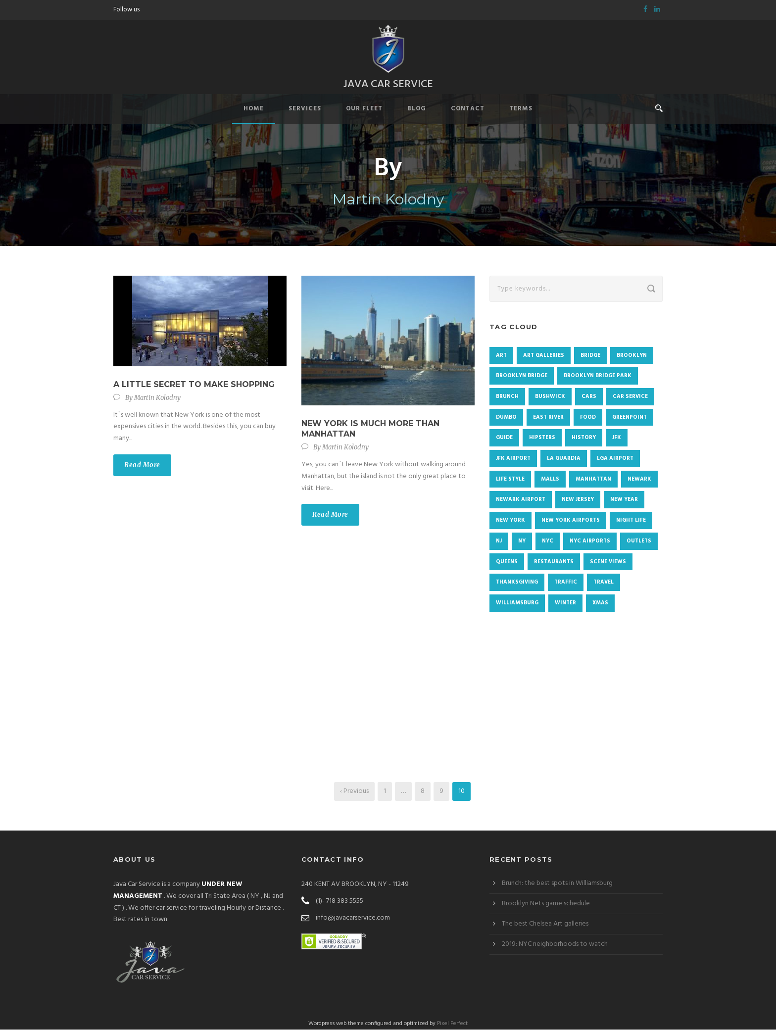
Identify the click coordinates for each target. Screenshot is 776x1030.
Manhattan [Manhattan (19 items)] (593, 479)
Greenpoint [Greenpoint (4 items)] (629, 417)
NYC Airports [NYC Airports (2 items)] (590, 541)
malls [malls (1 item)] (550, 479)
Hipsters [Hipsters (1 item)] (542, 438)
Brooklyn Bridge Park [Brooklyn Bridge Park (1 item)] (597, 376)
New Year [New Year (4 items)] (624, 499)
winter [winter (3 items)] (565, 603)
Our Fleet (364, 109)
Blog (416, 109)
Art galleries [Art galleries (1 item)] (543, 355)
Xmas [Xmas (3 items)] (600, 603)
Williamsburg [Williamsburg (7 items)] (517, 603)
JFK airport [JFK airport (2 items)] (513, 458)
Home (253, 109)
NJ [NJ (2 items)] (499, 541)
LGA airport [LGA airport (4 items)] (615, 458)
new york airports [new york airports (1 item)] (570, 520)
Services (305, 109)
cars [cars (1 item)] (589, 396)
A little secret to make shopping (194, 385)
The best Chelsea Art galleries (545, 924)
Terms (521, 109)
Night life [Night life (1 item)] (631, 520)
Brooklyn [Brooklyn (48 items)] (632, 355)
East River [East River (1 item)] (548, 417)
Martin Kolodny (157, 397)
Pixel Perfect (452, 1024)
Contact (468, 109)
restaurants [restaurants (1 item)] (554, 561)
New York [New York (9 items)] (510, 520)
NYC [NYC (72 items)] (547, 541)
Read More (142, 465)
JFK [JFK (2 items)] (616, 438)
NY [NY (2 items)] (522, 541)
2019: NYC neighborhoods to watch (555, 944)
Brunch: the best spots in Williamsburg (557, 883)
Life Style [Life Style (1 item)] (510, 479)
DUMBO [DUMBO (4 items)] (506, 417)
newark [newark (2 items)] (639, 479)
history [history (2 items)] (584, 438)
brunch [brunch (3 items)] (507, 396)
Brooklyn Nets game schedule (546, 904)
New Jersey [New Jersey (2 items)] (578, 499)
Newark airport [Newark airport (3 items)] (520, 499)
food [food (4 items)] (588, 417)
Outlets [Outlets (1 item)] (639, 541)
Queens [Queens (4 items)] (507, 561)
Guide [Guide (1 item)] (504, 438)
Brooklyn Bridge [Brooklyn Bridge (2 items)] (521, 376)
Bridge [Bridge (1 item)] (590, 355)
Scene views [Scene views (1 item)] (608, 561)
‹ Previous (354, 791)
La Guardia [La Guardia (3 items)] (564, 458)
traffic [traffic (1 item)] (565, 582)
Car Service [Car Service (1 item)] (630, 396)
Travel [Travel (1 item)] (603, 582)
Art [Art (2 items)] (501, 355)
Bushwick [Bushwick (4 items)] (550, 396)
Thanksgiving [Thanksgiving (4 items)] (517, 582)
